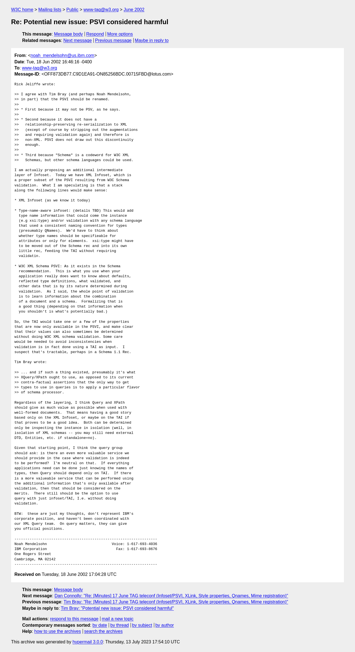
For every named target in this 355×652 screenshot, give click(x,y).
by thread (119, 625)
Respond (95, 34)
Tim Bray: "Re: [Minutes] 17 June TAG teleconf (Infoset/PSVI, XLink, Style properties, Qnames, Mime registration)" (176, 601)
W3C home (22, 9)
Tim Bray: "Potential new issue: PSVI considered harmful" (117, 608)
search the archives (103, 631)
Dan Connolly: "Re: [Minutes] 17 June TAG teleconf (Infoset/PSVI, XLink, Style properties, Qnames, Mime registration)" (171, 595)
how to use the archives (57, 631)
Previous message (113, 40)
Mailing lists (49, 9)
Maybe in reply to (152, 40)
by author (164, 625)
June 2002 (134, 9)
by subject (142, 625)
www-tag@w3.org (101, 9)
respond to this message (74, 618)
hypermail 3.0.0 (87, 641)
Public (72, 9)
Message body (68, 34)
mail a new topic (118, 618)
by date (99, 625)
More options (120, 34)
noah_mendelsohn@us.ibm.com (62, 55)
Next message (78, 40)
